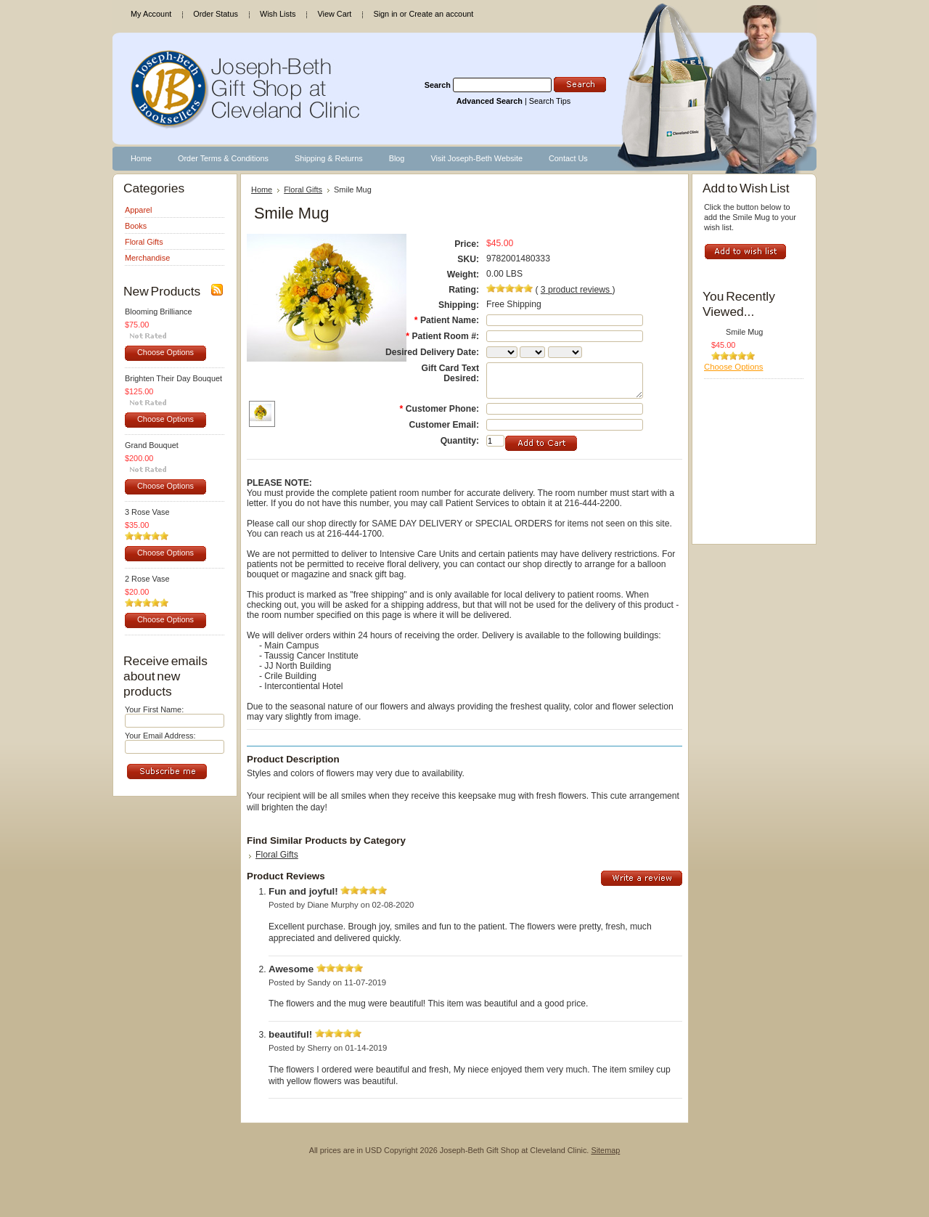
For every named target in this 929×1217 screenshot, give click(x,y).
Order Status (215, 13)
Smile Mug (744, 331)
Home (261, 189)
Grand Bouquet (152, 445)
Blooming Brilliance (158, 311)
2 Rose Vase (147, 578)
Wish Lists (278, 13)
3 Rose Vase (147, 512)
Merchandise (147, 257)
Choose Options (165, 352)
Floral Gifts (144, 241)
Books (136, 225)
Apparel (138, 209)
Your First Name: (154, 709)
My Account (151, 13)
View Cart (334, 13)
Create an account (441, 13)
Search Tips (549, 101)
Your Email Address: (160, 735)
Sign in (385, 13)
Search (438, 85)
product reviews (577, 290)
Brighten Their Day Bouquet (173, 378)
